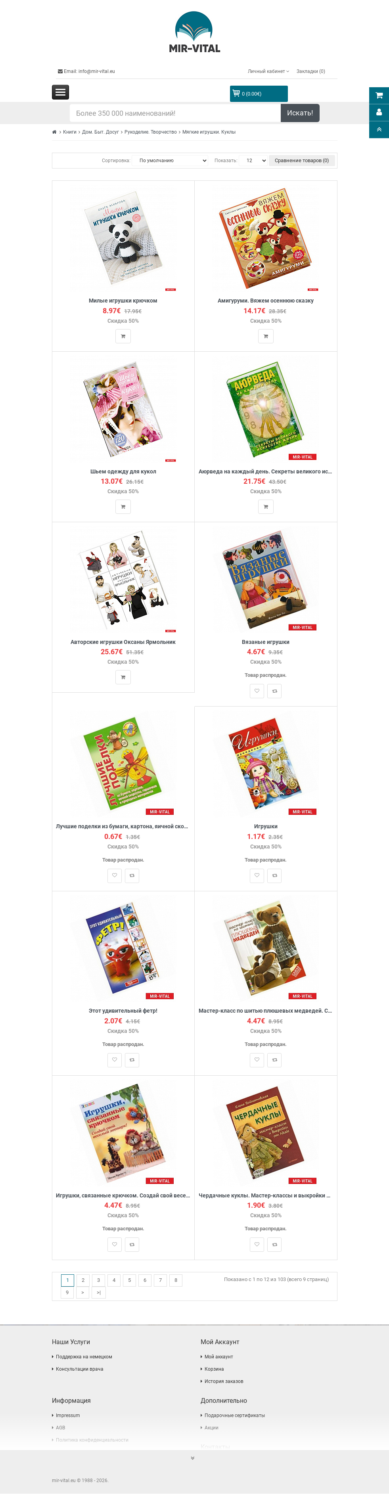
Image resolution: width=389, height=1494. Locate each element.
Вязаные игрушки (265, 642)
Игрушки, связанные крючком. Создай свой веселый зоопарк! (123, 1196)
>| (99, 1292)
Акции (211, 1428)
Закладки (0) (311, 71)
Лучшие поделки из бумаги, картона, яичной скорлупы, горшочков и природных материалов (123, 827)
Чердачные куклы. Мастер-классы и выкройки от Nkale (266, 1196)
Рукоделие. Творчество (151, 132)
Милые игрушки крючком (123, 301)
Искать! (300, 113)
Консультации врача (79, 1369)
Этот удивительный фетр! (123, 1011)
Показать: (226, 160)
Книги (70, 132)
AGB (60, 1428)
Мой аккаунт (219, 1357)
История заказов (224, 1382)
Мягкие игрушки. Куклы (209, 132)
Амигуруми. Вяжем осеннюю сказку (266, 301)
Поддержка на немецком (84, 1357)
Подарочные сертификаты (235, 1416)
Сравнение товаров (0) (302, 160)
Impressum (68, 1416)
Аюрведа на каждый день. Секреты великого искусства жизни (266, 472)
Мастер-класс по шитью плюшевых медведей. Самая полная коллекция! (266, 1011)
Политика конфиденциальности (92, 1440)
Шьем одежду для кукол (123, 472)
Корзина (214, 1369)
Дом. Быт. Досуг (100, 132)
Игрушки (266, 827)
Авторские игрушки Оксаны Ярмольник (123, 642)
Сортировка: (116, 160)
